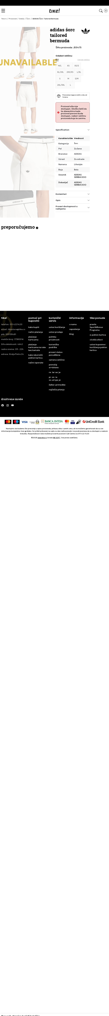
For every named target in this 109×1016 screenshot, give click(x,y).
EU (57, 59)
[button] (3, 11)
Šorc (76, 143)
